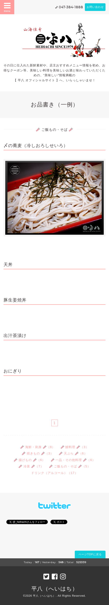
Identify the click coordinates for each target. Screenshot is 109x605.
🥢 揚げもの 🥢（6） (29, 460)
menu (7, 7)
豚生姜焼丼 (15, 300)
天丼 (8, 264)
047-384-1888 (71, 7)
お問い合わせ (95, 7)
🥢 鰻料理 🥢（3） (75, 447)
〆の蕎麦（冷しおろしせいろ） (36, 145)
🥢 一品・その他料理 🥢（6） (73, 460)
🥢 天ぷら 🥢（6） (73, 453)
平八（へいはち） (54, 588)
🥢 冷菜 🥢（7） (31, 466)
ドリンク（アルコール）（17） (54, 473)
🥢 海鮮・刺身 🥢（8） (37, 447)
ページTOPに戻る (90, 554)
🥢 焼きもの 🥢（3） (38, 453)
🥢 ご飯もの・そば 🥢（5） (70, 466)
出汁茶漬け (15, 335)
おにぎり (13, 371)
